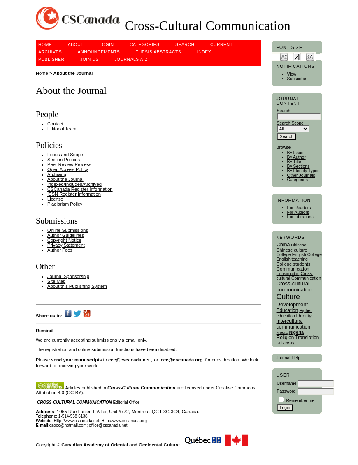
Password (286, 391)
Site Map (56, 281)
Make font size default (297, 56)
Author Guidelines (65, 235)
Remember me (300, 400)
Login (107, 44)
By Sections (298, 166)
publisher (51, 59)
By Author (296, 157)
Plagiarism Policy (64, 203)
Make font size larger (310, 56)
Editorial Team (62, 128)
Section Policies (63, 159)
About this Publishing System (77, 286)
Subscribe (296, 78)
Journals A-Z (131, 59)
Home (45, 44)
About (76, 44)
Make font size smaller (284, 56)
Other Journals (301, 175)
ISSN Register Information (74, 194)
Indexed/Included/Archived (74, 184)
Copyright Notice (64, 240)
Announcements (99, 52)
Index (204, 52)
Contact (55, 123)
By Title (294, 162)
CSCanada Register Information (80, 189)
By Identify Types (303, 171)
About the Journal (73, 73)
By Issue (295, 152)
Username (287, 383)
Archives (50, 52)
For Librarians (300, 217)
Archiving (56, 174)
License (55, 199)
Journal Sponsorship (68, 276)
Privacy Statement (66, 245)
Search (184, 44)
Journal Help (288, 358)
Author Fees (59, 250)
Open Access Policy (67, 169)
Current (221, 44)
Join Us (89, 59)
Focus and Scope (65, 154)
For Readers (299, 208)
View (291, 74)
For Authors (298, 212)
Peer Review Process (69, 164)
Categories (297, 180)
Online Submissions (67, 230)
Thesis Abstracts (158, 52)
